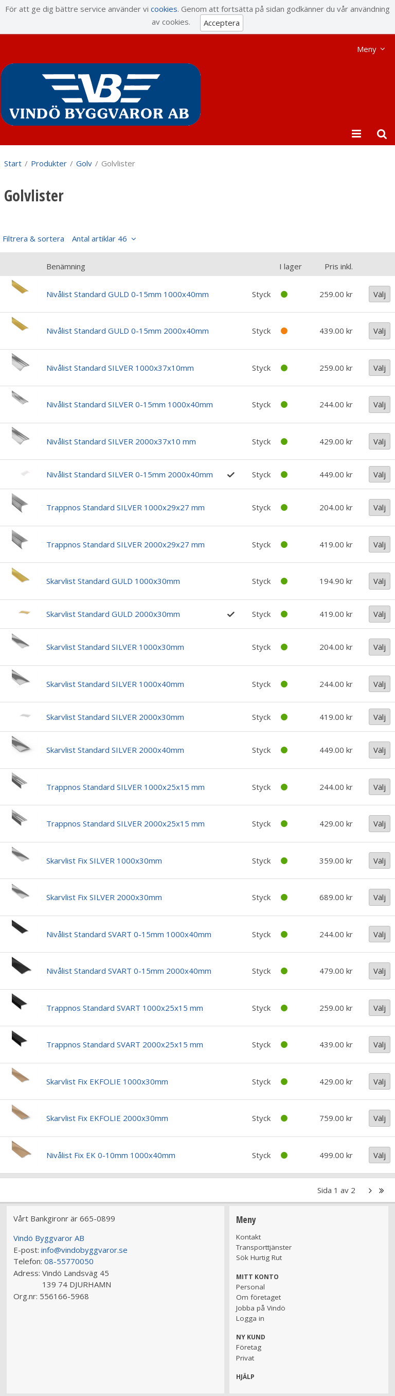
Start (13, 163)
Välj (379, 294)
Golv (84, 163)
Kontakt (248, 1237)
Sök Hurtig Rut (259, 1257)
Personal (250, 1286)
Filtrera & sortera (65, 238)
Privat (245, 1358)
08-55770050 (69, 1261)
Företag (248, 1347)
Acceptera (222, 23)
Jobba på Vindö (260, 1308)
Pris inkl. (339, 266)
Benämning (65, 266)
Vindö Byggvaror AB (48, 1238)
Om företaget (258, 1297)
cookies (164, 9)
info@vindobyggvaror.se (84, 1250)
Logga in (250, 1318)
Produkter (49, 163)
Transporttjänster (264, 1247)
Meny (366, 49)
